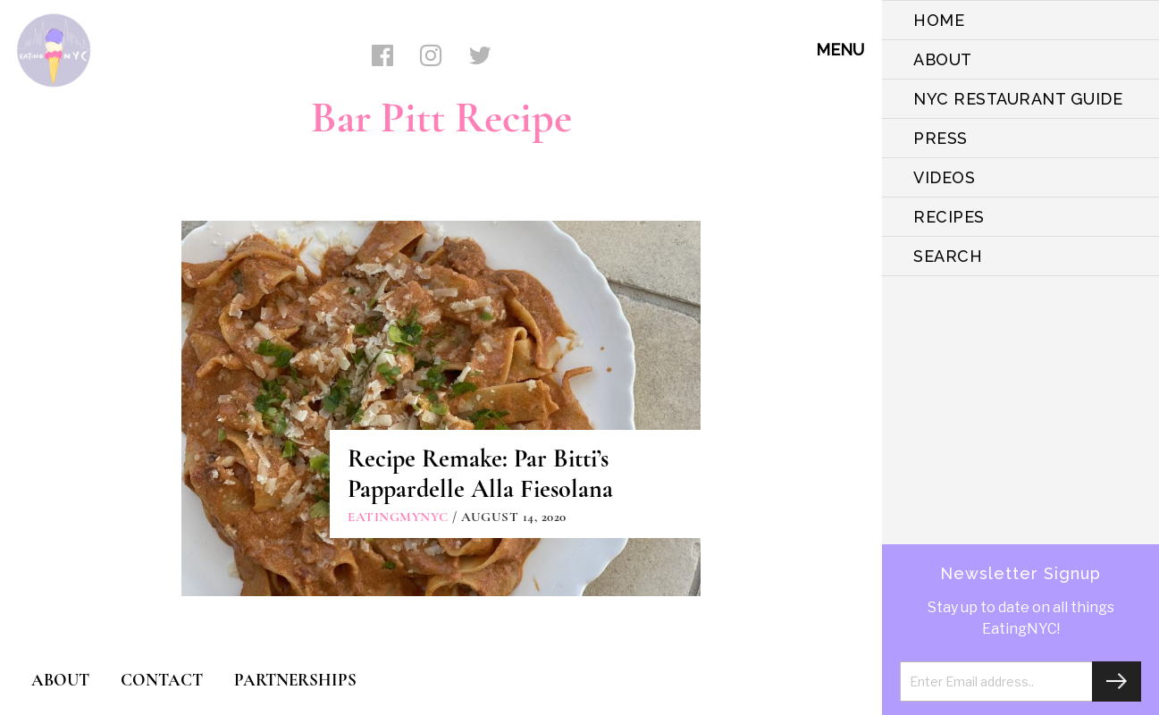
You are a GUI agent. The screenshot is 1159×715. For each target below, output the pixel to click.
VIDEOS (944, 177)
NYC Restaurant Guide (1017, 98)
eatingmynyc (398, 517)
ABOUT (942, 59)
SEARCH (947, 256)
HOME (938, 20)
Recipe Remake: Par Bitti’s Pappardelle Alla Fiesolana (480, 473)
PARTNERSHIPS (295, 679)
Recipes (949, 216)
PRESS (940, 138)
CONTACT (162, 679)
